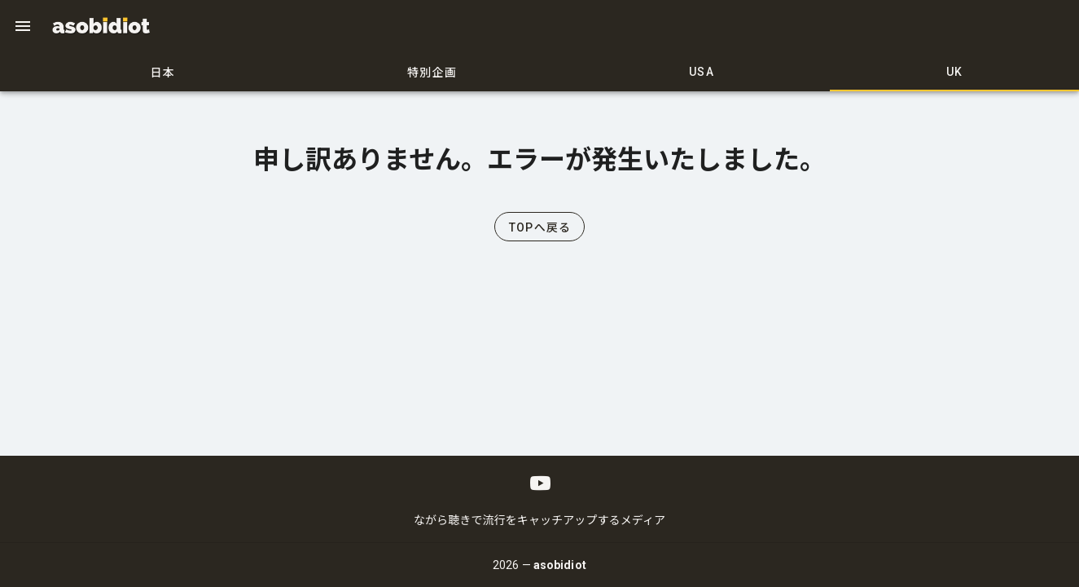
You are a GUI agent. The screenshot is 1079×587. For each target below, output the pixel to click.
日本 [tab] (163, 72)
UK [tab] (954, 71)
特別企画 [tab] (432, 72)
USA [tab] (701, 71)
